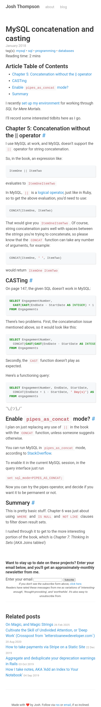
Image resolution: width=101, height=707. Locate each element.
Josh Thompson (23, 6)
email (67, 705)
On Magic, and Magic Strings (38, 624)
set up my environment (41, 103)
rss (58, 705)
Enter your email (19, 579)
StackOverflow (39, 453)
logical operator (51, 192)
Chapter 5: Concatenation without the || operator (52, 74)
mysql (20, 51)
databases (66, 51)
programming (45, 51)
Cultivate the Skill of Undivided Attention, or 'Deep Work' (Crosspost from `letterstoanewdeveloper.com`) (50, 635)
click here (75, 583)
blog (63, 7)
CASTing (19, 81)
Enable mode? (40, 87)
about (49, 7)
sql (30, 51)
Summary (20, 94)
